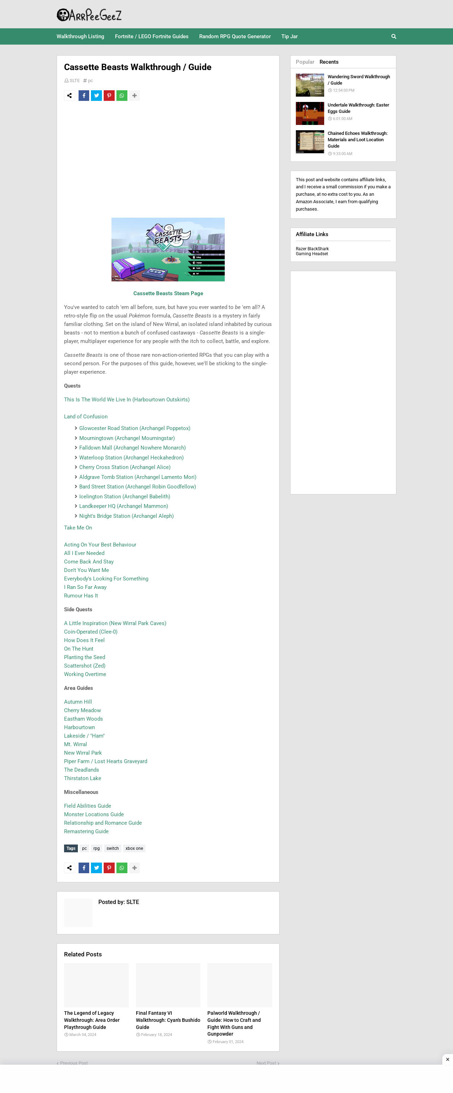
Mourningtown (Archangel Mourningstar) (127, 438)
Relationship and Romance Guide (103, 823)
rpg (96, 848)
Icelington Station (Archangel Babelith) (124, 496)
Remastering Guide (86, 831)
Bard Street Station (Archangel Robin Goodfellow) (137, 486)
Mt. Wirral (75, 744)
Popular (305, 62)
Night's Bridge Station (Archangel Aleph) (126, 516)
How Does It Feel (84, 640)
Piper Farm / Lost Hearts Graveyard (105, 761)
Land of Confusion (86, 416)
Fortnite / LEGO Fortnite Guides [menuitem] (152, 36)
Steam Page (188, 293)
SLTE (75, 80)
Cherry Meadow (82, 710)
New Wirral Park (83, 753)
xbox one (134, 848)
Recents (329, 62)
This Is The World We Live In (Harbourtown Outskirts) (127, 399)
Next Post (266, 1061)
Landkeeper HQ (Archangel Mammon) (123, 506)
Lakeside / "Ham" (84, 736)
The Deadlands (81, 770)
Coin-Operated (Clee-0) (90, 632)
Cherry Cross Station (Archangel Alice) (125, 467)
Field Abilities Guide (87, 806)
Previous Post (74, 1061)
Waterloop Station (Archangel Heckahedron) (131, 457)
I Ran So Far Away (85, 587)
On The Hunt (78, 649)
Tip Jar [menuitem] (289, 36)
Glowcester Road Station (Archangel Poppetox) (134, 428)
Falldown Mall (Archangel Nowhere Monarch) (132, 448)
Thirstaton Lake (82, 778)
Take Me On (78, 528)
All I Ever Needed (84, 553)
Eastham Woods (83, 719)
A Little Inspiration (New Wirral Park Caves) (115, 623)
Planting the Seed (84, 657)
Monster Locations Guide (94, 814)
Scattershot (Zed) (84, 666)
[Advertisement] (168, 159)
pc (90, 80)
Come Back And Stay (89, 562)
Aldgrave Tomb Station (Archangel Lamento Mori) (137, 477)
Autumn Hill (78, 702)
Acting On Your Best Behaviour (100, 545)
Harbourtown (79, 727)
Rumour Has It (81, 596)
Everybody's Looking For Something (106, 579)
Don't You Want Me (86, 570)
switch (113, 848)
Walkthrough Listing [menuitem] (80, 36)
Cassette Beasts (153, 293)
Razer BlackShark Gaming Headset (312, 251)
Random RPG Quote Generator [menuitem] (235, 36)
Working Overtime (85, 674)
